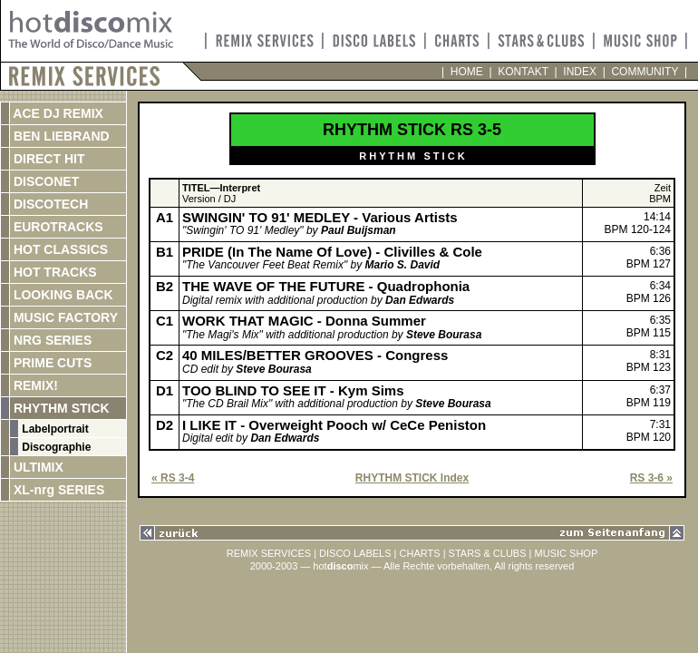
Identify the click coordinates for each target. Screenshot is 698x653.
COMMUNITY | (646, 71)
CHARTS (420, 553)
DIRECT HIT (47, 158)
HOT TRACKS (53, 272)
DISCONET (44, 181)
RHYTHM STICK (60, 408)
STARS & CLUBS (488, 553)
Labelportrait (54, 429)
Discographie (55, 447)
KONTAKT (523, 71)
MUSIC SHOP (566, 553)
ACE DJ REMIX (56, 113)
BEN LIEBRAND (60, 136)
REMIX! (53, 385)
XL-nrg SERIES (57, 489)
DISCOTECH (49, 204)
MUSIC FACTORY (64, 317)
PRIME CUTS (51, 363)
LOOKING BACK (61, 295)
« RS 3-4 (172, 478)
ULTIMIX (36, 467)
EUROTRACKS (56, 226)
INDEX (580, 71)
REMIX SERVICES (269, 553)
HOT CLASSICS (59, 249)
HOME (466, 71)
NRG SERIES (51, 340)
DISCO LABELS (355, 553)
